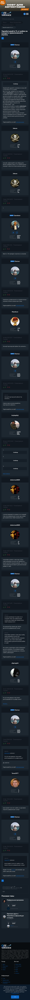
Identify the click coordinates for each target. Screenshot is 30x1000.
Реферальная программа (15, 900)
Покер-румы (5, 966)
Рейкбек (4, 967)
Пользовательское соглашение (6, 983)
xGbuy (16, 971)
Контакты (17, 973)
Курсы (4, 964)
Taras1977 (15, 773)
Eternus (17, 45)
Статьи (4, 969)
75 (14, 886)
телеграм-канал (20, 122)
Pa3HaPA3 (15, 415)
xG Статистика (18, 966)
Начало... (5, 703)
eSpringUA (15, 663)
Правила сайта (6, 980)
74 (11, 887)
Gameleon (17, 215)
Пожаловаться (18, 74)
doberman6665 (15, 480)
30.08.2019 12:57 (14, 926)
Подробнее (15, 993)
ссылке (13, 869)
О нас (4, 978)
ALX (4, 891)
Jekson (15, 128)
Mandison (15, 312)
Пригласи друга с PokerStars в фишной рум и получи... (15, 915)
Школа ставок (18, 964)
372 (21, 887)
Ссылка (5, 76)
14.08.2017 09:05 (14, 908)
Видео (16, 969)
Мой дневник (6, 473)
